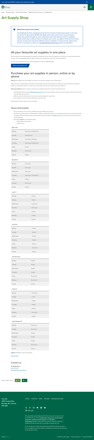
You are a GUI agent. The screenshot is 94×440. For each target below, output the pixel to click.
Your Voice (47, 398)
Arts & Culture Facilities (21, 12)
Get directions (14, 356)
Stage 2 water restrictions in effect (25, 2)
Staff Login (30, 410)
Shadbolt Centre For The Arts (35, 12)
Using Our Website (87, 437)
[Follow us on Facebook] (30, 407)
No (24, 380)
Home (3, 12)
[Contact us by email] (45, 407)
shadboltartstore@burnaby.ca (50, 43)
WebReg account (57, 115)
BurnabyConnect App (57, 398)
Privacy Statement (76, 437)
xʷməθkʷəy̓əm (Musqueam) (46, 418)
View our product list (20, 66)
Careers (27, 398)
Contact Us (34, 398)
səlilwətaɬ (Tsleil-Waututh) (39, 419)
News (40, 398)
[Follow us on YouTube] (37, 407)
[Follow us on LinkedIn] (41, 407)
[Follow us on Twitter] (26, 407)
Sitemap (5, 437)
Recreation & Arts (10, 12)
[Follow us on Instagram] (33, 407)
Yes (18, 380)
